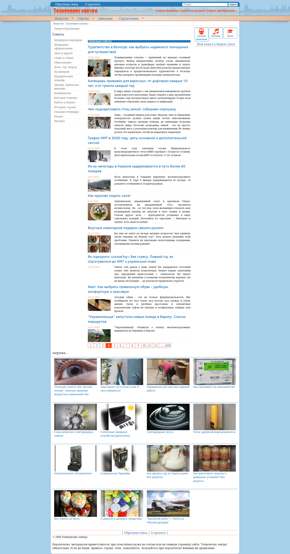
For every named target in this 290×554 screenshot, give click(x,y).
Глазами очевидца (66, 111)
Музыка (59, 121)
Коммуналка (62, 93)
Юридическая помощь (63, 78)
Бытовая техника (65, 97)
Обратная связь (67, 4)
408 (167, 345)
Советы (83, 18)
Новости (61, 18)
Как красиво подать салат (109, 195)
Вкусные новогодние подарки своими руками (125, 227)
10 (144, 345)
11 (150, 345)
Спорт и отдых (63, 58)
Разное (58, 116)
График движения (201, 34)
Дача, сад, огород (65, 67)
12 (156, 345)
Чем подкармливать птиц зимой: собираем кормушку (132, 109)
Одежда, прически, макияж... (66, 86)
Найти (233, 4)
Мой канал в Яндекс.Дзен (216, 44)
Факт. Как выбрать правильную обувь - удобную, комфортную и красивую (128, 289)
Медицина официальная (63, 46)
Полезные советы (77, 23)
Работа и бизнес (65, 102)
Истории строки (65, 107)
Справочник (129, 18)
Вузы (230, 33)
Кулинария (61, 71)
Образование (63, 62)
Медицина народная (68, 40)
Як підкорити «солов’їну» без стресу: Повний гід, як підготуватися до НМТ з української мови (130, 259)
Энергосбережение (67, 28)
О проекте (92, 4)
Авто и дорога (63, 53)
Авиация (105, 18)
